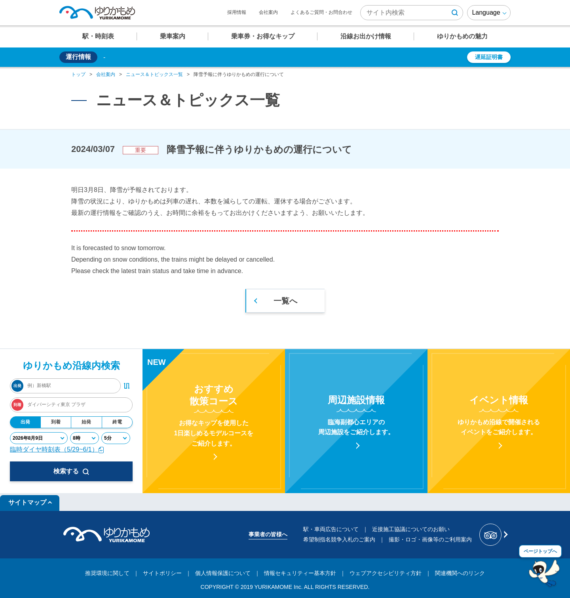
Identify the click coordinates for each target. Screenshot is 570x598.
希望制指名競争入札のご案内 (339, 539)
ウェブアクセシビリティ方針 (386, 573)
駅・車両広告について (331, 529)
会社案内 (268, 12)
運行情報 (78, 56)
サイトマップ (27, 502)
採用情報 (236, 12)
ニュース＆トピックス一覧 (154, 74)
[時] (84, 438)
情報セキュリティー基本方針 (300, 573)
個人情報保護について (223, 573)
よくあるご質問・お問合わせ (321, 12)
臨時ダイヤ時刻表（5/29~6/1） (57, 449)
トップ (78, 74)
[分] (115, 438)
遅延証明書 (489, 57)
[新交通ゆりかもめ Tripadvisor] (493, 535)
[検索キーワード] (411, 12)
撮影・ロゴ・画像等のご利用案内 (430, 539)
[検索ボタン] (454, 12)
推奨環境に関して (107, 573)
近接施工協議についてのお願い (411, 529)
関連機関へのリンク (460, 573)
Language (486, 12)
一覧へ (285, 300)
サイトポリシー (162, 573)
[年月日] (39, 438)
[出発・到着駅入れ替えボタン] (127, 385)
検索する (71, 471)
